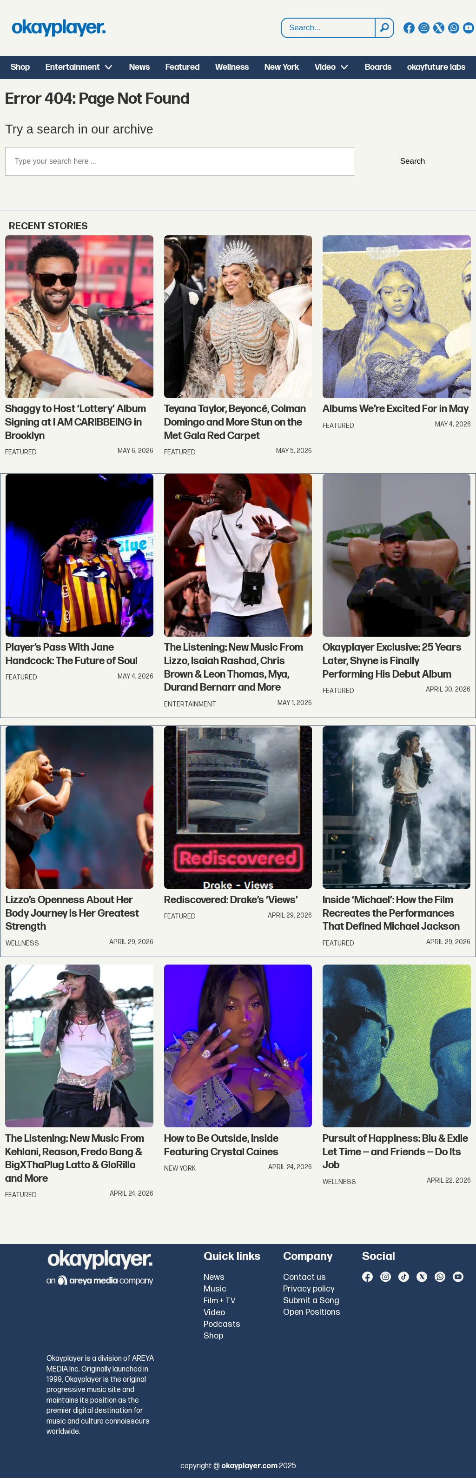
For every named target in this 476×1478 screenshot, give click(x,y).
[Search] (384, 28)
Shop (20, 67)
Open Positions (311, 1312)
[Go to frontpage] (58, 28)
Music (215, 1289)
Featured (182, 67)
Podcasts (222, 1324)
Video (325, 67)
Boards (378, 67)
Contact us (304, 1277)
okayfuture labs (436, 67)
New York (281, 67)
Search (281, 18)
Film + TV (220, 1300)
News (139, 67)
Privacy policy (309, 1289)
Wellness (232, 67)
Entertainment (73, 67)
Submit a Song (311, 1300)
